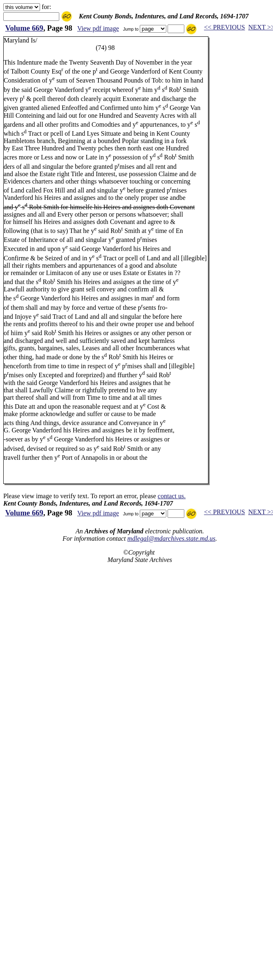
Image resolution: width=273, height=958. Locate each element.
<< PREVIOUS (224, 27)
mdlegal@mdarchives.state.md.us (171, 538)
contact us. (172, 495)
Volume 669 (24, 28)
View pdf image (98, 28)
